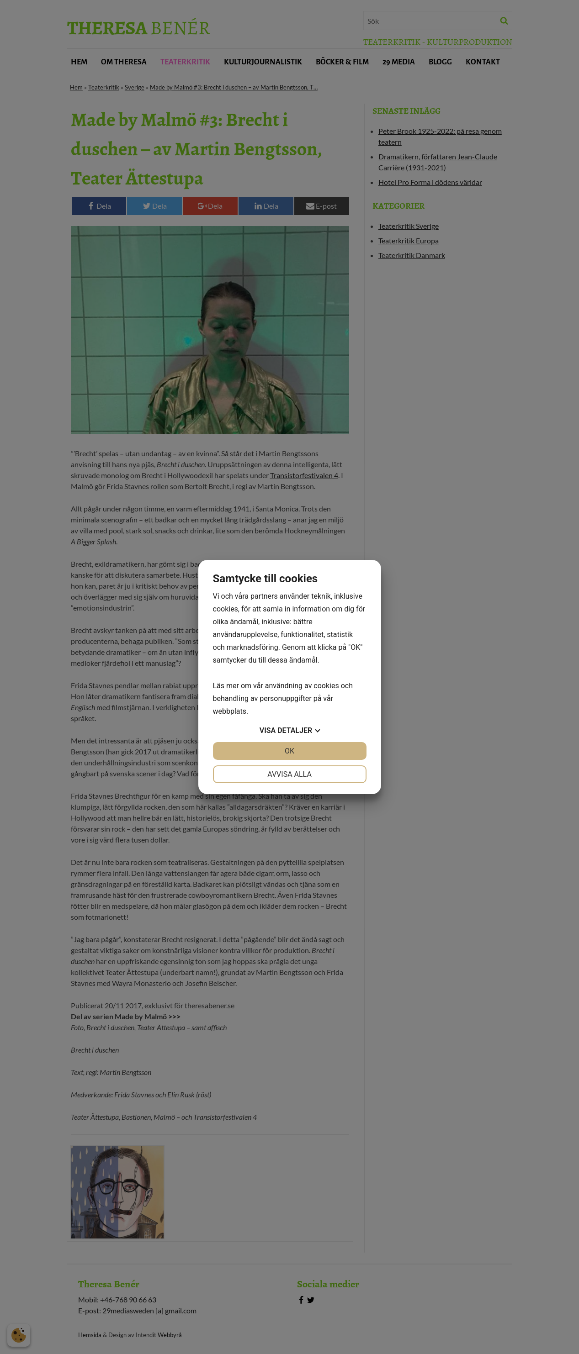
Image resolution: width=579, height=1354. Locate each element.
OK (289, 751)
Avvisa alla (289, 774)
